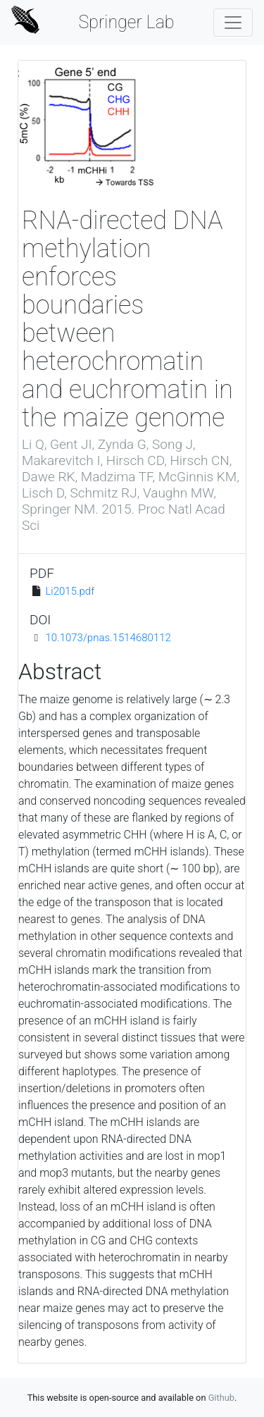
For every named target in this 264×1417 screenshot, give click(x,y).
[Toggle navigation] (233, 22)
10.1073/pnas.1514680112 (107, 637)
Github (221, 1397)
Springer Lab (126, 22)
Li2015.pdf (69, 591)
